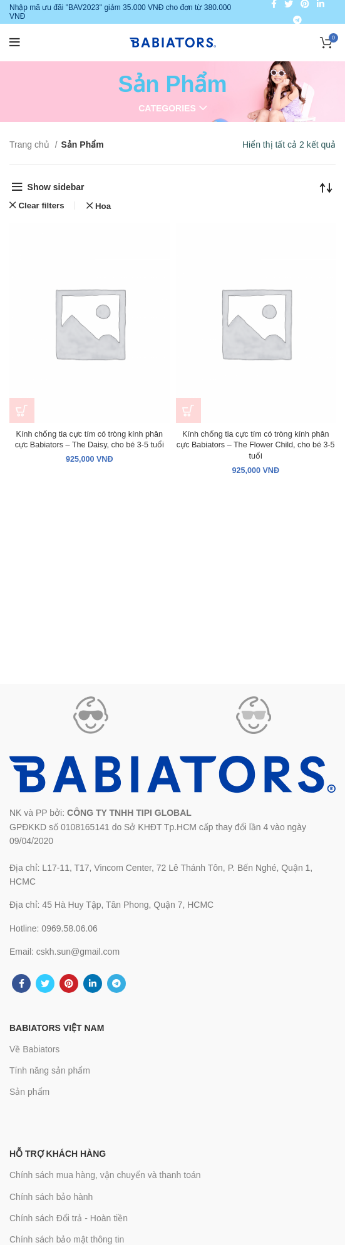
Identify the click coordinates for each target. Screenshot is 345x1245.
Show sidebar (56, 187)
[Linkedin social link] (92, 983)
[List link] (172, 875)
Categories (167, 108)
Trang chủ (30, 145)
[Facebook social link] (21, 983)
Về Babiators (34, 1049)
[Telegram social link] (297, 20)
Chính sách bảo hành (51, 1197)
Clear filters (41, 205)
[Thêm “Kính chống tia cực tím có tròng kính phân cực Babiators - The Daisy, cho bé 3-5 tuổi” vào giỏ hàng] (21, 410)
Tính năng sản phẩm (49, 1070)
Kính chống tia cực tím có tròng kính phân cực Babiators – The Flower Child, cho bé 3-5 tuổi (256, 445)
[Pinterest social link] (68, 983)
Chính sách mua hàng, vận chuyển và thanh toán (105, 1175)
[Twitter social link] (45, 983)
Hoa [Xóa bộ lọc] (103, 206)
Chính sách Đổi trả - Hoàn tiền (68, 1218)
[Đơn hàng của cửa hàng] (326, 187)
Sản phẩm (29, 1092)
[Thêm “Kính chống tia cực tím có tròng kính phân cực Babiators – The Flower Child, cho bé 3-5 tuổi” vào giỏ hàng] (188, 410)
